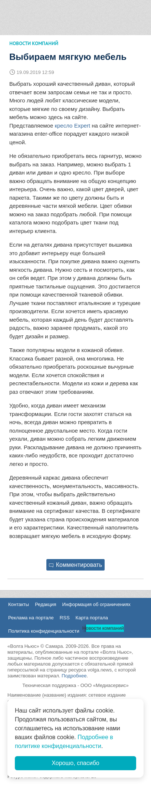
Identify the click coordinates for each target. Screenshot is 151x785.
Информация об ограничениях (96, 604)
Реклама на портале (31, 617)
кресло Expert (72, 125)
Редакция (45, 604)
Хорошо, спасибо (75, 763)
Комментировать (75, 565)
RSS (65, 617)
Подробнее (74, 676)
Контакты (18, 604)
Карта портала (92, 617)
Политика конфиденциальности (43, 631)
